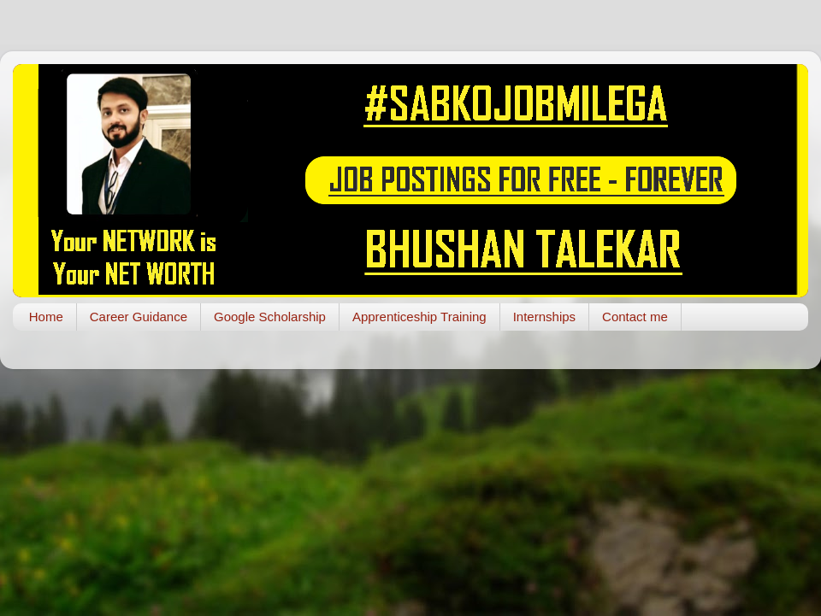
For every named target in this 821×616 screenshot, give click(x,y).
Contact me (635, 316)
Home (46, 316)
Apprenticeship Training (419, 316)
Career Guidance (138, 316)
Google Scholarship (270, 316)
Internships (544, 316)
